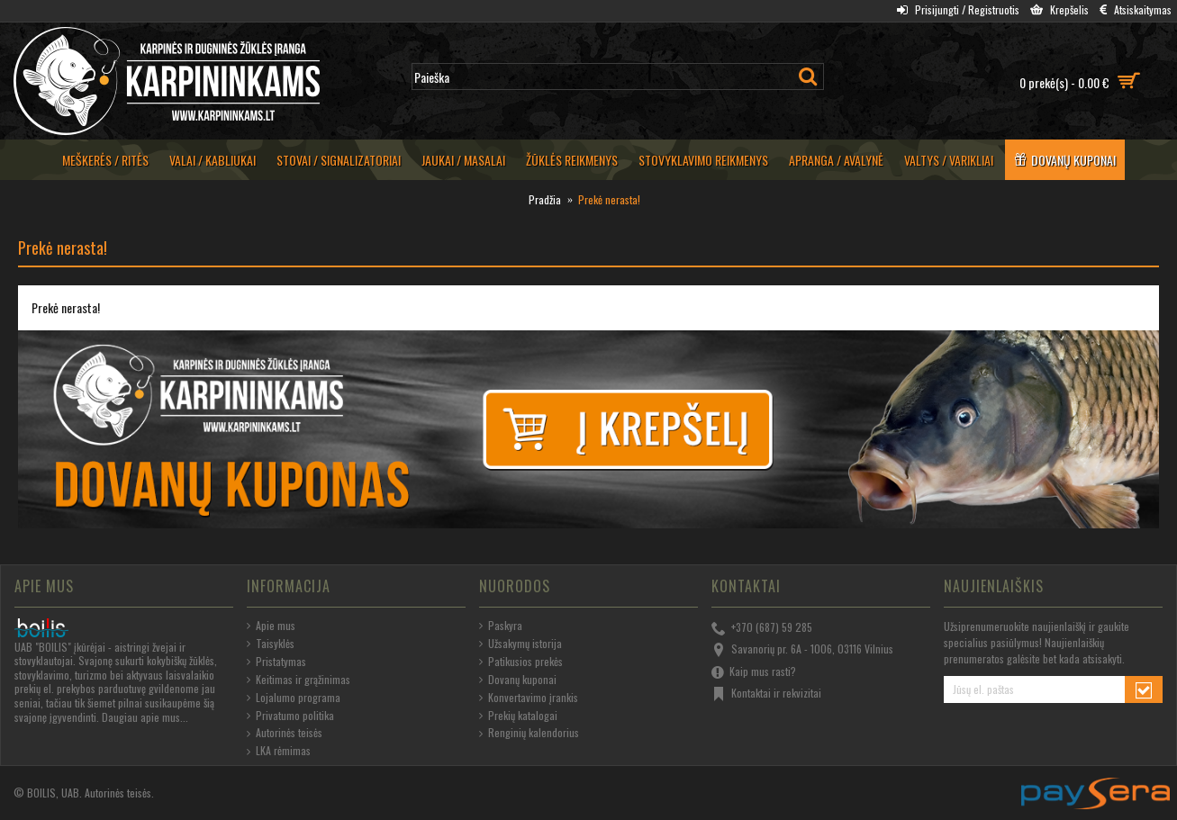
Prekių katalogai (518, 715)
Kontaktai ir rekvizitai (766, 694)
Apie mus (271, 625)
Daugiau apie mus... (145, 717)
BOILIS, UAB (53, 792)
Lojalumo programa (293, 697)
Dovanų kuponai (518, 679)
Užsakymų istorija (520, 643)
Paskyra (500, 625)
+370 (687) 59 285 (761, 628)
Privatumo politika (290, 715)
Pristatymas (276, 661)
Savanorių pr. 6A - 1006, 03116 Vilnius (802, 650)
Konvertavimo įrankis (528, 697)
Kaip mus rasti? (753, 672)
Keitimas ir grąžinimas (298, 679)
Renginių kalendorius (529, 732)
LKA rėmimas (279, 750)
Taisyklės (270, 643)
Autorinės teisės (284, 732)
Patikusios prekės (521, 661)
